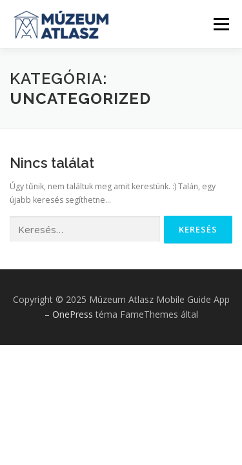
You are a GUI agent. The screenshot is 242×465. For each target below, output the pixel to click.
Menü (220, 24)
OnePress (72, 314)
